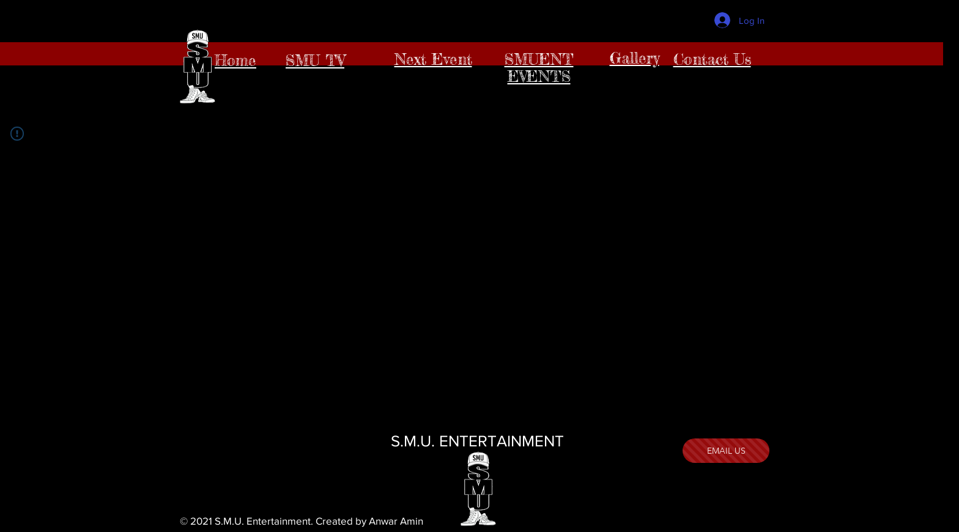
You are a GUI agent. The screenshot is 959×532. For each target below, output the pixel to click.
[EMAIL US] (726, 450)
